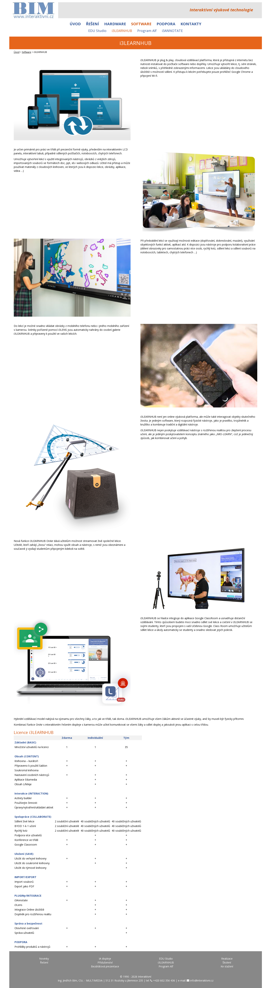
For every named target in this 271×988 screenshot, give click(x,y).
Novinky (44, 958)
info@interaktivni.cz (201, 980)
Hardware (115, 23)
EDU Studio (97, 30)
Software (141, 23)
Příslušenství (105, 962)
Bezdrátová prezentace (105, 966)
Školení (227, 962)
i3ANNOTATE (172, 30)
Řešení (92, 23)
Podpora (166, 23)
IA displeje (105, 958)
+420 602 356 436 (164, 980)
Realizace (227, 958)
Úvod (75, 23)
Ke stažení (227, 966)
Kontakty (191, 23)
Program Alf (147, 30)
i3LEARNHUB (122, 30)
